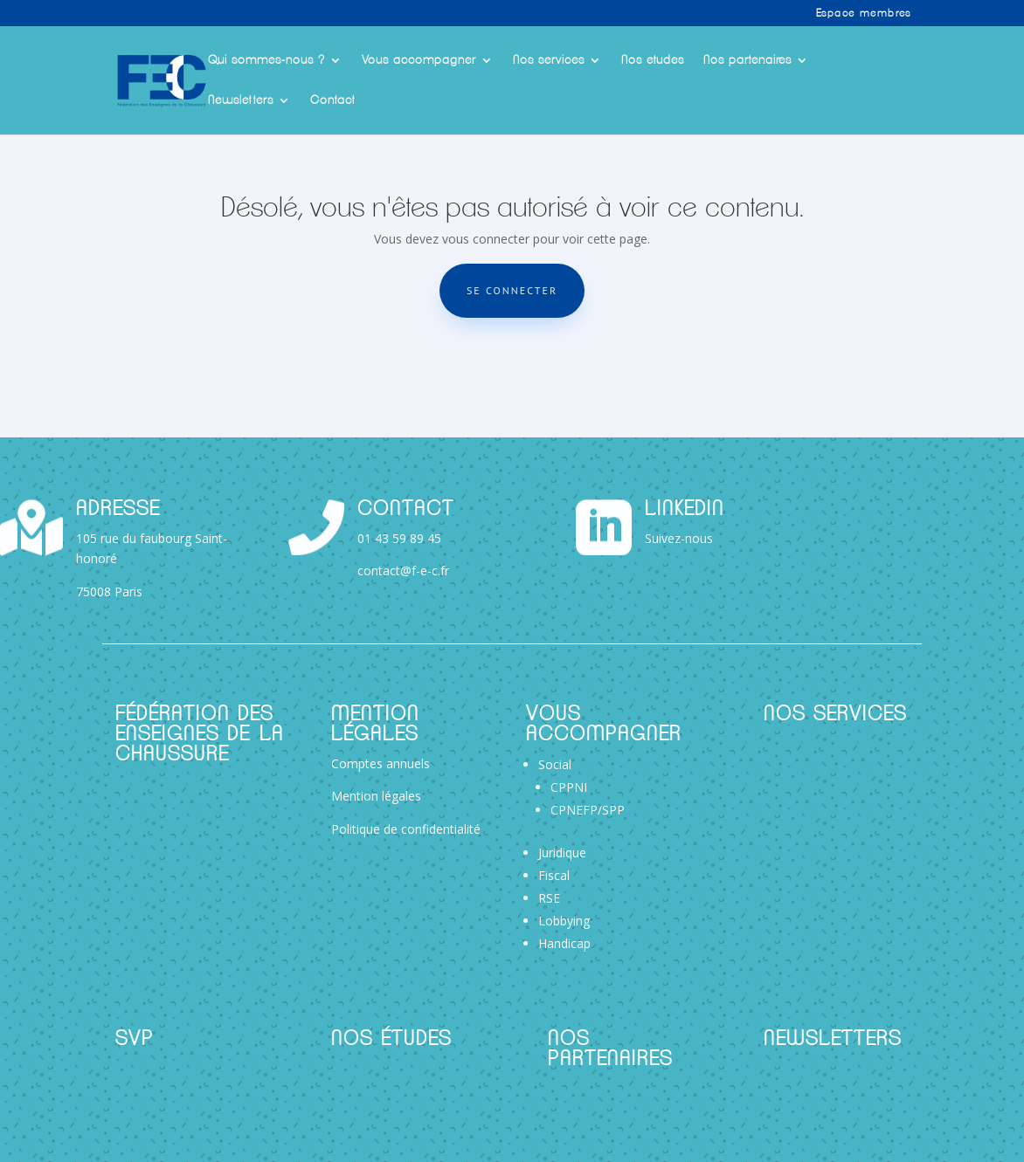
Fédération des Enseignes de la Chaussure (199, 735)
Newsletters (240, 100)
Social (554, 764)
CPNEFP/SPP (587, 809)
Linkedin (684, 509)
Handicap (564, 943)
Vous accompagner (419, 60)
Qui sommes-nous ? (266, 60)
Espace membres (863, 13)
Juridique (562, 852)
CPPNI (568, 787)
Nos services (549, 60)
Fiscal (554, 875)
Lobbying (564, 920)
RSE (549, 898)
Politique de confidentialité (406, 829)
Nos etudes (652, 60)
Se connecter (512, 290)
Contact (332, 100)
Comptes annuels (380, 763)
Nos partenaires (747, 60)
